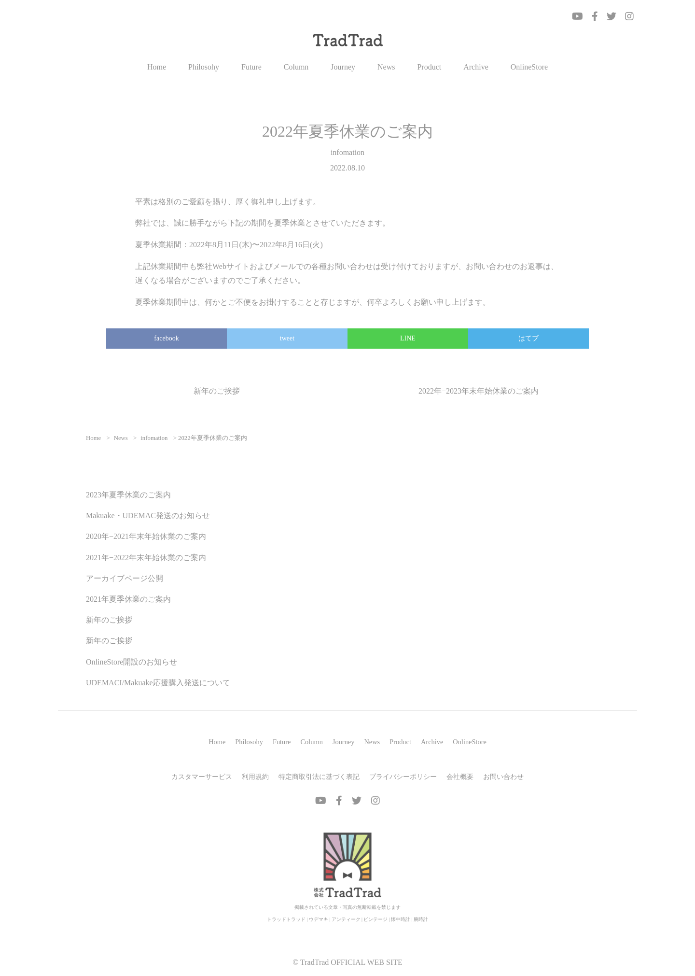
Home (156, 67)
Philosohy (203, 67)
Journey (343, 67)
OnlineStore (529, 67)
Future (251, 67)
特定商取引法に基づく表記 (319, 776)
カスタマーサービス (201, 776)
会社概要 (459, 776)
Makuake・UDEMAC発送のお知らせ (148, 515)
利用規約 (255, 776)
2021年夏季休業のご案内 (128, 599)
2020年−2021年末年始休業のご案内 (146, 536)
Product (429, 67)
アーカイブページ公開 (124, 578)
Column (296, 67)
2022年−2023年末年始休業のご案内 (478, 391)
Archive (475, 67)
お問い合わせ (503, 776)
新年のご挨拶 (217, 391)
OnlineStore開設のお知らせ (131, 662)
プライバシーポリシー (403, 776)
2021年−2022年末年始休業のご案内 (146, 557)
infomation (347, 152)
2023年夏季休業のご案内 (128, 495)
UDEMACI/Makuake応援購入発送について (158, 683)
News (386, 67)
